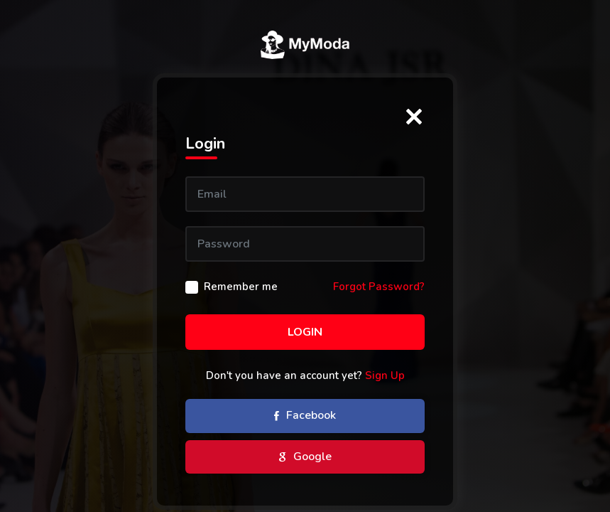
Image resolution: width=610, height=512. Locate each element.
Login (305, 332)
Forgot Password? (379, 286)
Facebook (305, 417)
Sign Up (385, 375)
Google (305, 457)
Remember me (241, 286)
